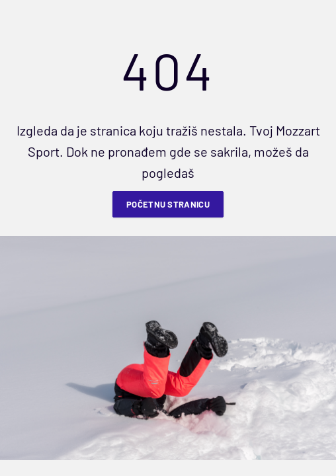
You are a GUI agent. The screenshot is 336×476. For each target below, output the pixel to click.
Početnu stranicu (168, 204)
